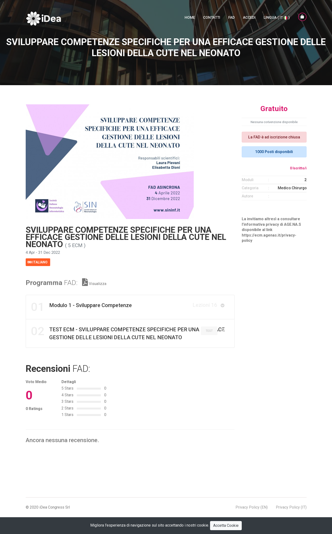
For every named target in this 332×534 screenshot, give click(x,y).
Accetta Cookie (226, 525)
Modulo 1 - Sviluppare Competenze (124, 307)
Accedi (249, 18)
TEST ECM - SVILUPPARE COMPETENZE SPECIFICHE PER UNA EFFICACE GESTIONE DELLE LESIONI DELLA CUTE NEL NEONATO (128, 332)
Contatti (211, 18)
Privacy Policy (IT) (291, 507)
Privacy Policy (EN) (251, 507)
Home (190, 18)
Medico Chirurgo (292, 188)
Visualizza (94, 283)
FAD (231, 18)
